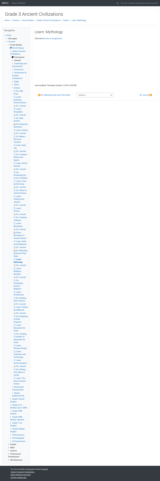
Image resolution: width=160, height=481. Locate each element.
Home (7, 20)
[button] (118, 3)
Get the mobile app (18, 478)
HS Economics (18, 435)
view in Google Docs (53, 38)
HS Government (18, 441)
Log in (154, 3)
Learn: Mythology (79, 20)
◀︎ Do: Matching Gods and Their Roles (54, 95)
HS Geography (18, 438)
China (16, 85)
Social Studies (28, 20)
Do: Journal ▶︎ (146, 95)
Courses (15, 20)
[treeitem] (16, 35)
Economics (19, 69)
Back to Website (18, 3)
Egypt (16, 81)
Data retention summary (21, 475)
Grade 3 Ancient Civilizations (48, 20)
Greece (66, 20)
